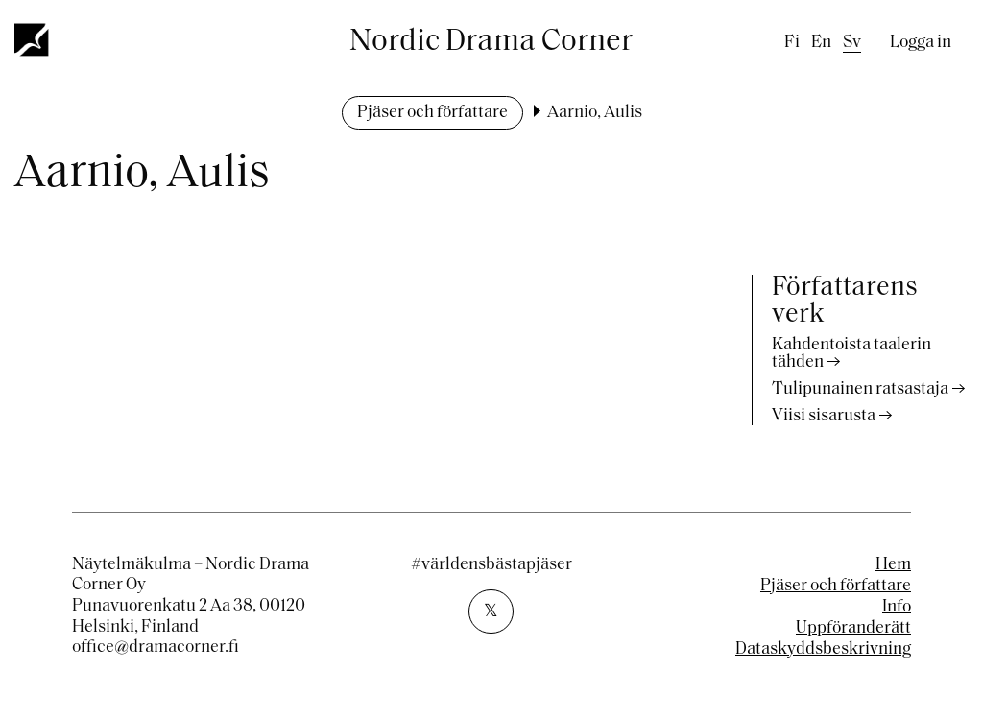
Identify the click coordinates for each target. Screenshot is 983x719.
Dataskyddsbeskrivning (823, 649)
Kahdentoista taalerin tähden (851, 353)
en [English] (821, 43)
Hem (893, 565)
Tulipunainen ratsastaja (860, 389)
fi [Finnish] (792, 43)
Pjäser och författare (432, 113)
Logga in (920, 43)
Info (896, 607)
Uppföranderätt (853, 628)
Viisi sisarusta (823, 416)
